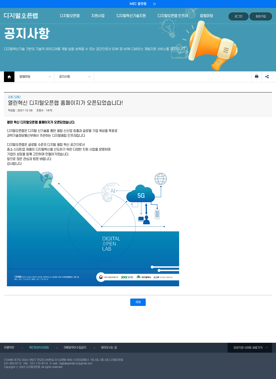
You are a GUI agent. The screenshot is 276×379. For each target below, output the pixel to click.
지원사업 (97, 15)
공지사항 (64, 76)
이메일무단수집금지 (75, 347)
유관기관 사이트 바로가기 (250, 347)
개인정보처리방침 (39, 347)
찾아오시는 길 (109, 347)
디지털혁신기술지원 (131, 15)
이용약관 (9, 347)
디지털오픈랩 (21, 18)
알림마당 (206, 15)
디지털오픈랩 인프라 (173, 15)
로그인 (238, 16)
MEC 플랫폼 (138, 4)
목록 (138, 302)
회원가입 (261, 16)
